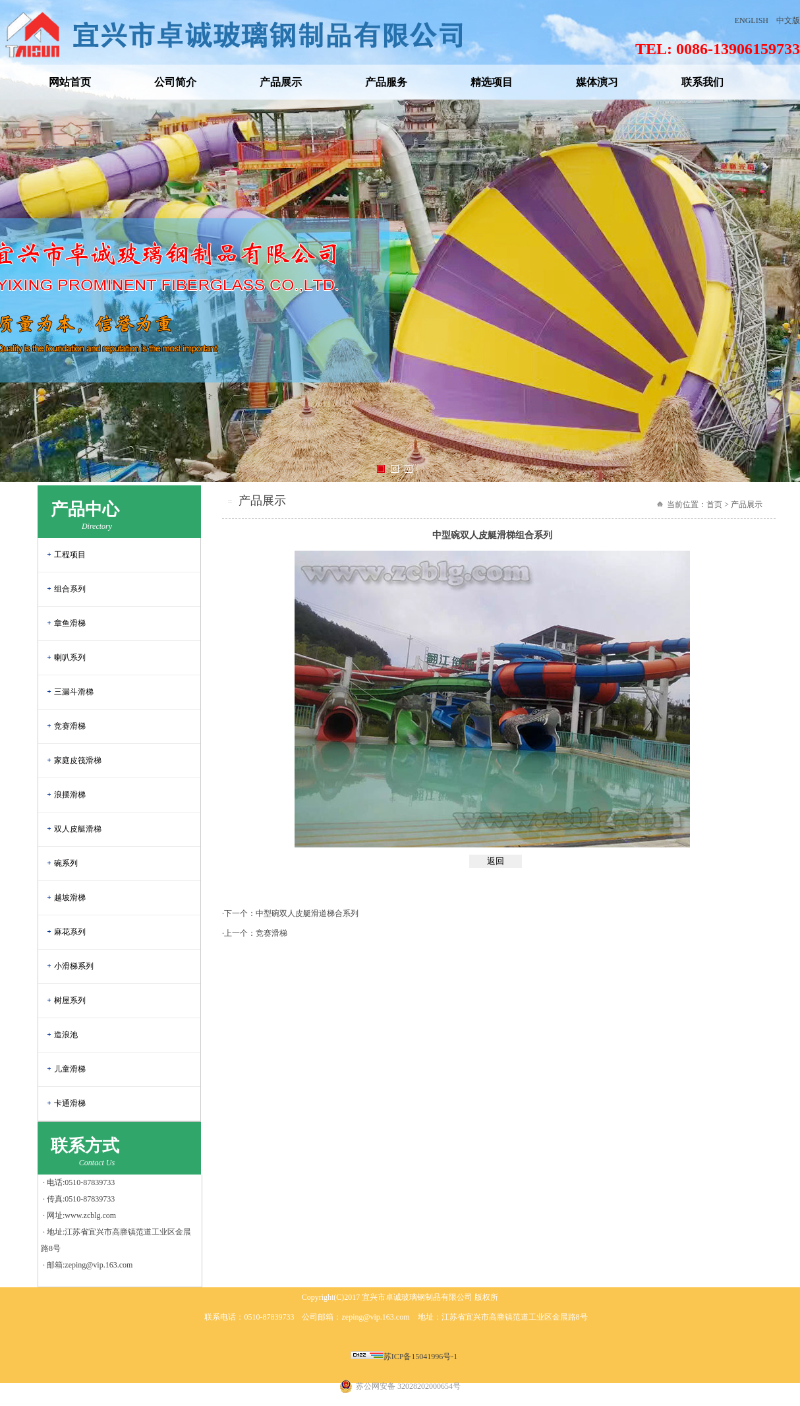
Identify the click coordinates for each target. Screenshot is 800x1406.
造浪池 (66, 1034)
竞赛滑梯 (70, 726)
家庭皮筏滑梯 (77, 760)
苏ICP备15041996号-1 (421, 1356)
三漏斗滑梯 (74, 691)
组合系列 (70, 589)
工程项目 (70, 554)
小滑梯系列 (74, 966)
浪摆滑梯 (70, 794)
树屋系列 (70, 1000)
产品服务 (386, 82)
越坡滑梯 (70, 897)
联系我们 (702, 82)
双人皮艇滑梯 (77, 829)
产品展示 (281, 82)
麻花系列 (70, 931)
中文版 (788, 20)
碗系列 (66, 863)
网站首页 (70, 82)
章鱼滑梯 (70, 623)
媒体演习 (597, 82)
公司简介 (175, 82)
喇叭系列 (70, 657)
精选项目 (492, 82)
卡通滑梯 (70, 1103)
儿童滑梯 (70, 1069)
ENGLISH (751, 20)
